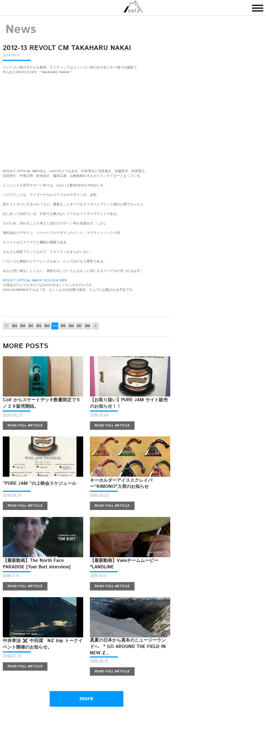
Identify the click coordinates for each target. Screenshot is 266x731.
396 (71, 326)
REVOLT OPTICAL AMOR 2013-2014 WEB (35, 280)
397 (79, 326)
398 (87, 326)
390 (22, 326)
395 (63, 326)
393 (46, 326)
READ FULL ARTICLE (25, 425)
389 (14, 326)
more (86, 699)
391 (30, 326)
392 (39, 326)
